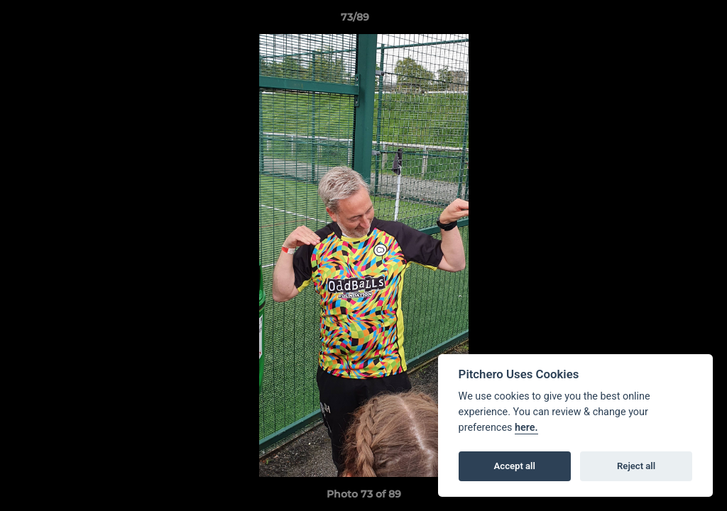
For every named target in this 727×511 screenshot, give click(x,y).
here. (526, 428)
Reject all (636, 466)
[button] (667, 20)
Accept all (514, 466)
